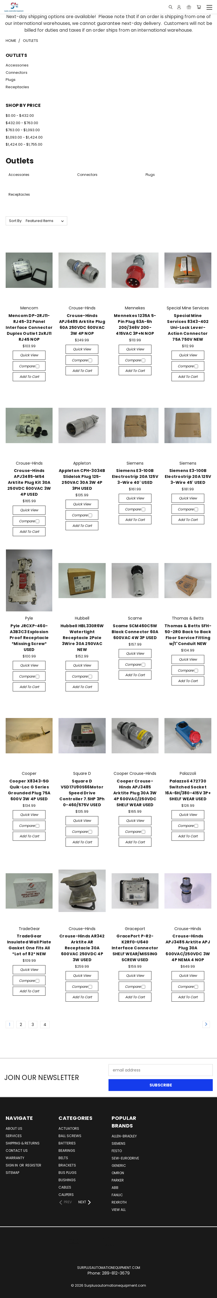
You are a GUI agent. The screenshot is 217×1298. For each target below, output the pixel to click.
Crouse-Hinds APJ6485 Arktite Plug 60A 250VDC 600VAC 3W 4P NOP (82, 324)
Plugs (11, 79)
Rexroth (119, 1202)
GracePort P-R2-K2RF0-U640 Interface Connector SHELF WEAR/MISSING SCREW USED (135, 948)
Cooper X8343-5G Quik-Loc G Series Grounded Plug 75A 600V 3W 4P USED (29, 790)
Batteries (67, 1143)
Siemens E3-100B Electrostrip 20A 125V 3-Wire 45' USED (188, 476)
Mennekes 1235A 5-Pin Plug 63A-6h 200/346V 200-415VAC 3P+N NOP (135, 324)
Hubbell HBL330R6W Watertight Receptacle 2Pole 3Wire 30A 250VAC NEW (82, 637)
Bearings (66, 1150)
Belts (63, 1157)
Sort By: (15, 220)
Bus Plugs (67, 1172)
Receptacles (17, 87)
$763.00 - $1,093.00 (23, 130)
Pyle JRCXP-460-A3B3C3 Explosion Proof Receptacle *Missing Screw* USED (29, 637)
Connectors (16, 72)
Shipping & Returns (23, 1143)
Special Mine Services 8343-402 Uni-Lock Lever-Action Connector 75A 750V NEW (188, 327)
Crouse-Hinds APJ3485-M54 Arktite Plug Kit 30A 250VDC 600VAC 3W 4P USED (29, 482)
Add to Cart (29, 376)
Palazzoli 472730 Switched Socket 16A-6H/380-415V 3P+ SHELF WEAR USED (188, 790)
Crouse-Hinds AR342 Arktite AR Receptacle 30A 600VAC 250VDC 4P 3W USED (82, 948)
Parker (118, 1180)
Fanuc (117, 1195)
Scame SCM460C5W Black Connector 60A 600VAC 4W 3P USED (135, 632)
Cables (64, 1187)
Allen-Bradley (124, 1136)
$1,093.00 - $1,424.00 (24, 137)
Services (14, 1135)
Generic (119, 1165)
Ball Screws (69, 1135)
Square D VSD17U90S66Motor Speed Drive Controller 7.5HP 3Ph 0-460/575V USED (82, 793)
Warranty (15, 1157)
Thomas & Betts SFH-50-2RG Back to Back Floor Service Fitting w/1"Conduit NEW (187, 634)
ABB (115, 1187)
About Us (14, 1128)
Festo (117, 1150)
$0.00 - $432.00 (20, 115)
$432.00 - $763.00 (22, 123)
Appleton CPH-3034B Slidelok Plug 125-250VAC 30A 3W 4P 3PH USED (82, 479)
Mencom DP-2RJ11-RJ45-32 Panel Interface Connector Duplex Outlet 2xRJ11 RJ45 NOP (29, 327)
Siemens (118, 1143)
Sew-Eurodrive (125, 1158)
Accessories (17, 65)
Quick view (29, 355)
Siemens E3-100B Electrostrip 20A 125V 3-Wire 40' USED (135, 476)
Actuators (68, 1128)
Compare (29, 366)
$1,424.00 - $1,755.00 (24, 144)
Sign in (12, 1165)
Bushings (67, 1180)
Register (33, 1165)
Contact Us (17, 1150)
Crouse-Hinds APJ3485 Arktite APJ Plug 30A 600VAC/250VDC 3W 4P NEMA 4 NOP (188, 948)
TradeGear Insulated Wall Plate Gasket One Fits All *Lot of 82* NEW (29, 945)
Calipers (66, 1194)
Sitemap (12, 1172)
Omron (118, 1172)
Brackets (67, 1165)
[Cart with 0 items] (199, 7)
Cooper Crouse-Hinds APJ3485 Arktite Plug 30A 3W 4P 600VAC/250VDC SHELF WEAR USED (135, 793)
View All (119, 1209)
